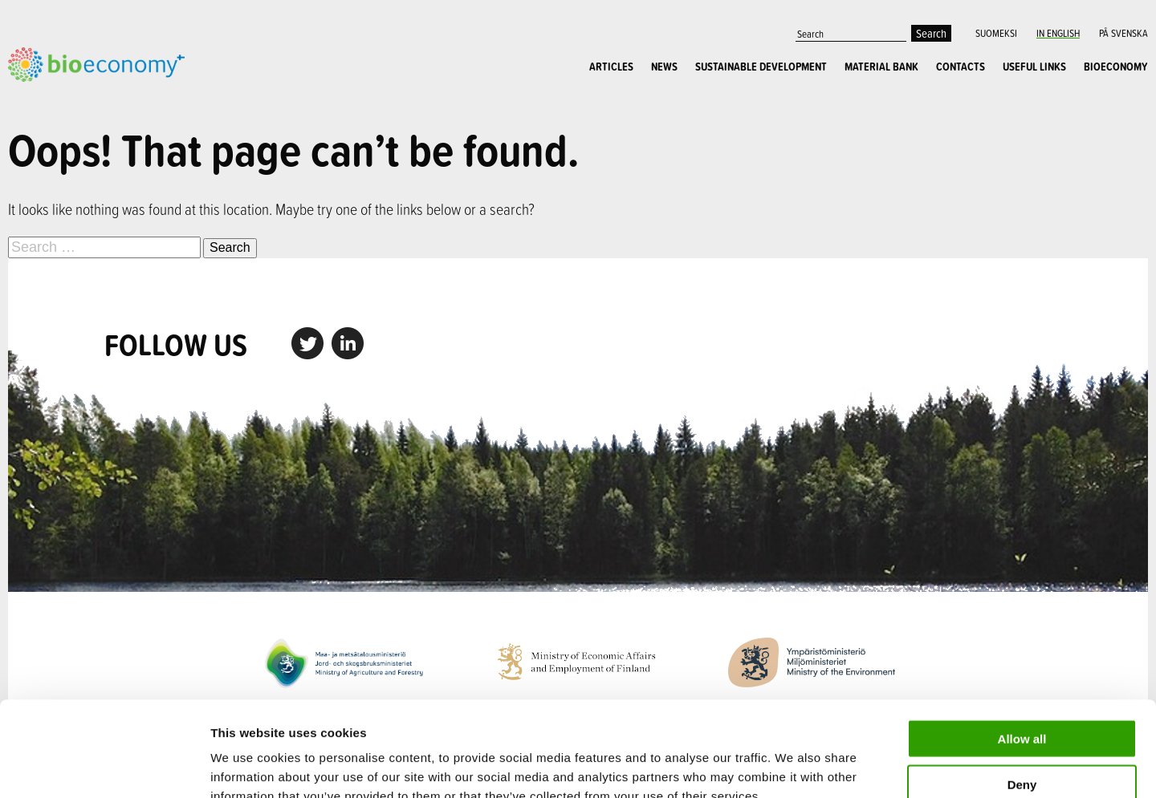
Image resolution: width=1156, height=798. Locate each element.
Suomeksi (996, 33)
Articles (611, 66)
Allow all (1022, 643)
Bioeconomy (1116, 66)
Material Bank (881, 66)
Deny (1022, 689)
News (664, 66)
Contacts (960, 66)
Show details (842, 766)
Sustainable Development (761, 66)
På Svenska (1123, 33)
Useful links (1034, 66)
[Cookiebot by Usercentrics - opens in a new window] (104, 767)
